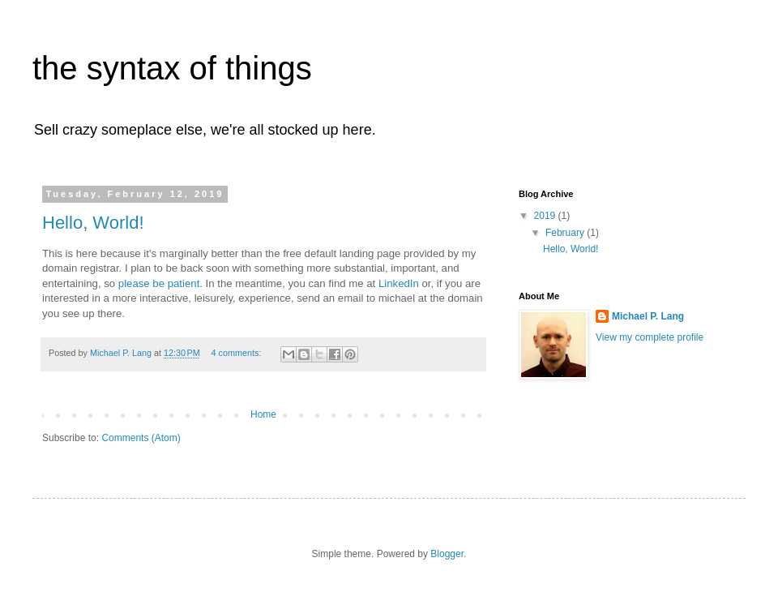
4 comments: (238, 353)
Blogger (447, 554)
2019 (546, 215)
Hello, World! (93, 222)
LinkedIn (398, 283)
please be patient (158, 283)
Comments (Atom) (140, 438)
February (566, 232)
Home (263, 414)
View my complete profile (649, 337)
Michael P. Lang (648, 316)
